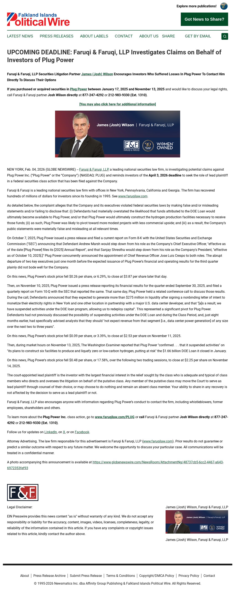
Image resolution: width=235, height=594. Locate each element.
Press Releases (56, 36)
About (24, 576)
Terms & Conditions (120, 576)
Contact (124, 36)
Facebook (82, 432)
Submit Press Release (86, 576)
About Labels (94, 36)
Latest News (20, 36)
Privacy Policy (188, 576)
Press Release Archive (49, 576)
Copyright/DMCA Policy (156, 576)
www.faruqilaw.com (132, 196)
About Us (148, 36)
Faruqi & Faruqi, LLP (93, 169)
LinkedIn (50, 432)
